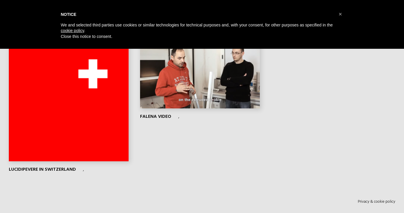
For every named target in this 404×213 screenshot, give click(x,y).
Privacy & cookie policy (376, 201)
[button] (340, 14)
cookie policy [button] (72, 30)
